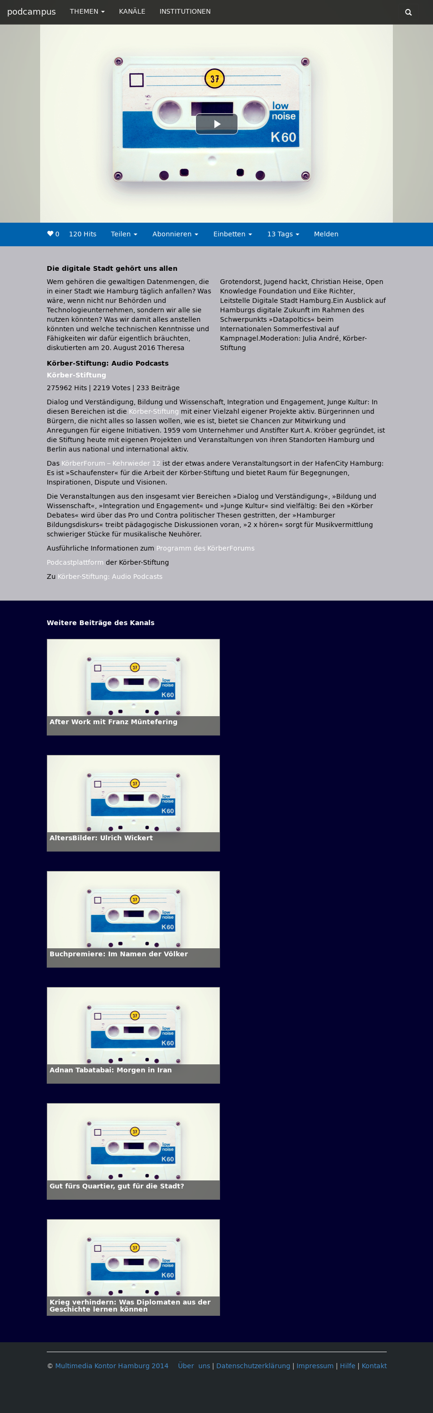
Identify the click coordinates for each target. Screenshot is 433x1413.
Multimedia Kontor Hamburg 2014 (112, 1366)
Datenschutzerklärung (253, 1366)
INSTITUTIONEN (185, 12)
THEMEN (87, 12)
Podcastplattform (75, 563)
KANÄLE (132, 12)
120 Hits (82, 234)
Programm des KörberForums (205, 548)
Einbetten (232, 234)
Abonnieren (175, 234)
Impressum (315, 1366)
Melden (326, 234)
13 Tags (283, 234)
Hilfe (348, 1366)
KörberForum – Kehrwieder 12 (111, 464)
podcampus (31, 12)
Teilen (124, 234)
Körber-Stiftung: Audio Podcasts (110, 577)
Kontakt (374, 1366)
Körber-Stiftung (76, 375)
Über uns (194, 1366)
